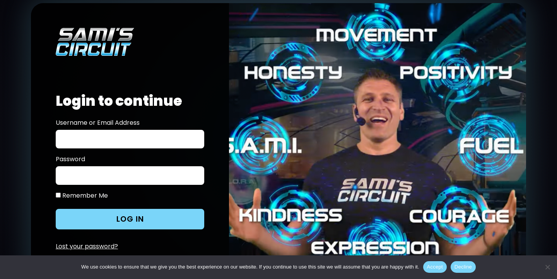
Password (70, 159)
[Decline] (547, 267)
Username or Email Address (98, 123)
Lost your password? (87, 246)
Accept (435, 267)
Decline (463, 267)
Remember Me (82, 196)
